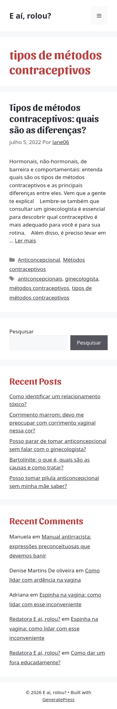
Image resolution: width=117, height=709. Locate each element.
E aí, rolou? (30, 15)
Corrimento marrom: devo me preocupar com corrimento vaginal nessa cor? (52, 422)
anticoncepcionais (40, 278)
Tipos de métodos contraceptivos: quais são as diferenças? (54, 118)
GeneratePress (58, 699)
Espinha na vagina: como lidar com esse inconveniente (53, 628)
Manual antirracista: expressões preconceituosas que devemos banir (50, 546)
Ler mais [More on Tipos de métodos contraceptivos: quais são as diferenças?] (25, 240)
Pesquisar (21, 331)
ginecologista (81, 278)
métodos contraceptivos (39, 287)
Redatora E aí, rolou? (34, 618)
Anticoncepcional (39, 259)
